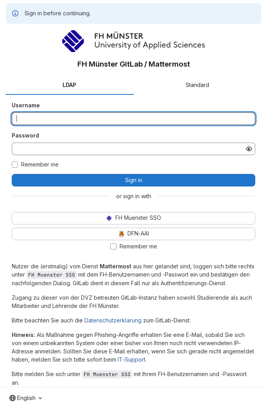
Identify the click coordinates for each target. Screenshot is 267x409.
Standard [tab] (197, 84)
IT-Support (131, 359)
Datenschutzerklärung (113, 320)
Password (25, 135)
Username (26, 105)
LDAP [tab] (69, 84)
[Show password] (249, 149)
